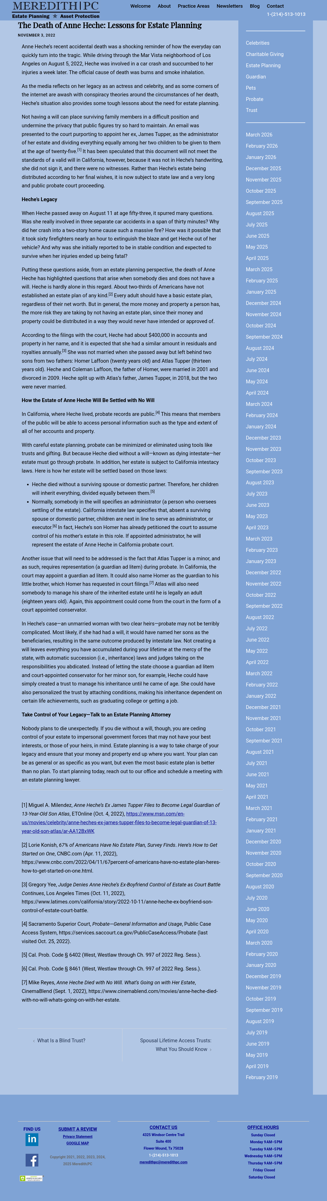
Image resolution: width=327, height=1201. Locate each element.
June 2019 (258, 1037)
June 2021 (258, 769)
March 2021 (259, 803)
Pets (251, 87)
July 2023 (257, 491)
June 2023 (258, 502)
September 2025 (265, 201)
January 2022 (261, 691)
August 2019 (260, 1014)
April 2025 (257, 257)
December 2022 (264, 569)
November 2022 (264, 580)
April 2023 (257, 524)
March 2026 (259, 134)
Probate (255, 99)
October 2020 (261, 858)
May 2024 (257, 379)
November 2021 (264, 714)
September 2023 (265, 468)
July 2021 (257, 758)
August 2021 (260, 747)
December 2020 (264, 836)
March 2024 (259, 401)
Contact (275, 6)
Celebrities (258, 43)
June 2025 (258, 235)
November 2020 (264, 847)
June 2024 (258, 368)
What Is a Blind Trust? (61, 1039)
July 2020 (257, 892)
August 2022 (260, 613)
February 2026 (262, 145)
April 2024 (257, 390)
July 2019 (257, 1026)
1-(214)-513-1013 (286, 14)
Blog (255, 6)
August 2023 (260, 480)
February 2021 (262, 814)
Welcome (140, 6)
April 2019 (257, 1059)
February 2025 (262, 279)
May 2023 (257, 513)
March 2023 (259, 535)
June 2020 (258, 903)
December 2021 (264, 702)
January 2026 (261, 156)
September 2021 (265, 736)
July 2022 (257, 624)
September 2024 (265, 335)
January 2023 (261, 558)
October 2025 (261, 190)
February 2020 (262, 948)
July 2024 (257, 357)
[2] (24, 844)
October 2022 (261, 591)
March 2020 (259, 936)
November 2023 (264, 446)
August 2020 (260, 881)
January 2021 (261, 825)
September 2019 (265, 1003)
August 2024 (260, 346)
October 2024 (261, 324)
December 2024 (264, 301)
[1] (24, 805)
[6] (24, 968)
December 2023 (264, 435)
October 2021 (261, 725)
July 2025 (257, 223)
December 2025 (264, 168)
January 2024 (261, 424)
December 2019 (264, 970)
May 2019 (257, 1048)
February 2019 (262, 1070)
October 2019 (261, 992)
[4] (24, 923)
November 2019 (264, 981)
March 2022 (259, 669)
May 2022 (257, 647)
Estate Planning (264, 65)
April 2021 (257, 791)
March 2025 (259, 268)
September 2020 (265, 869)
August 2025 (260, 212)
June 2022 (258, 636)
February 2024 (262, 413)
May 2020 (257, 914)
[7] (24, 981)
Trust (252, 110)
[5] (24, 954)
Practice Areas (193, 6)
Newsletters (230, 6)
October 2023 (261, 457)
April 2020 (257, 925)
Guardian (256, 76)
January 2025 (261, 290)
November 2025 (264, 179)
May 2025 (257, 246)
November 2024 (264, 313)
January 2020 (261, 959)
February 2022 (262, 680)
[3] (24, 883)
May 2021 (257, 780)
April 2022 (257, 658)
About (164, 6)
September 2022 (265, 602)
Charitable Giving (265, 54)
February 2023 (262, 546)
